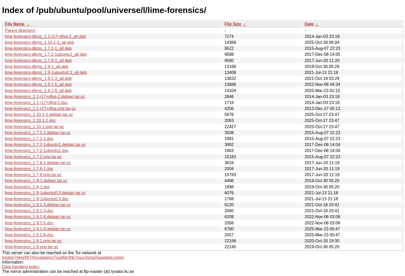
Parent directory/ (20, 30)
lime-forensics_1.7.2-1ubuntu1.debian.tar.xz (45, 144)
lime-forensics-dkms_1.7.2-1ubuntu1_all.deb (46, 54)
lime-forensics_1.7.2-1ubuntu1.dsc (37, 150)
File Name (15, 24)
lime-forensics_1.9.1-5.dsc (29, 223)
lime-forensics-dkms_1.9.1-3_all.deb (38, 78)
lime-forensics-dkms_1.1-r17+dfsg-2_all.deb (45, 36)
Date (309, 24)
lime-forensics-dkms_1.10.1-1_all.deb (39, 42)
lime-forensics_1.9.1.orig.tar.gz (33, 241)
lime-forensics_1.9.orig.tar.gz (31, 247)
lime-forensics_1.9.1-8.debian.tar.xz (38, 229)
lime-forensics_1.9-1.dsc (27, 187)
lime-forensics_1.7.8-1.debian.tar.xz (38, 163)
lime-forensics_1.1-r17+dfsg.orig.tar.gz (40, 108)
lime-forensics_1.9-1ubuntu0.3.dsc (37, 199)
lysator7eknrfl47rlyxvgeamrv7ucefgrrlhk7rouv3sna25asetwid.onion (63, 257)
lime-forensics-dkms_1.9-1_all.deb (36, 66)
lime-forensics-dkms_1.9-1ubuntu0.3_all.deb (46, 72)
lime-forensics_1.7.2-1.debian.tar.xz (38, 132)
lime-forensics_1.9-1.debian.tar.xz (36, 180)
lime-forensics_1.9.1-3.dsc (29, 211)
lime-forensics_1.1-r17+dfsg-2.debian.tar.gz (45, 96)
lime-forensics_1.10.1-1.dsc (30, 120)
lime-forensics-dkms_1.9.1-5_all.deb (38, 84)
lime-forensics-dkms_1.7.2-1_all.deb (38, 48)
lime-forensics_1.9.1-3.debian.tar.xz (38, 205)
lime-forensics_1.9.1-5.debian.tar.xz (38, 217)
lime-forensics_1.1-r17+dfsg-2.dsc (36, 102)
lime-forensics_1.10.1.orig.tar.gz (34, 127)
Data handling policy (20, 267)
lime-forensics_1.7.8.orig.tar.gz (33, 174)
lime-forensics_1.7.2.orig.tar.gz (33, 157)
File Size (232, 24)
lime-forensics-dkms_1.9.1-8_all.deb (38, 90)
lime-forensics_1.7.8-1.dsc (29, 169)
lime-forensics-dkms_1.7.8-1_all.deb (38, 60)
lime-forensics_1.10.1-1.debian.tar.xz (39, 114)
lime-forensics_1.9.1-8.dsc (29, 235)
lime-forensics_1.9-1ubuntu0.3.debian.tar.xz (45, 193)
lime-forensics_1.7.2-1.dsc (29, 138)
